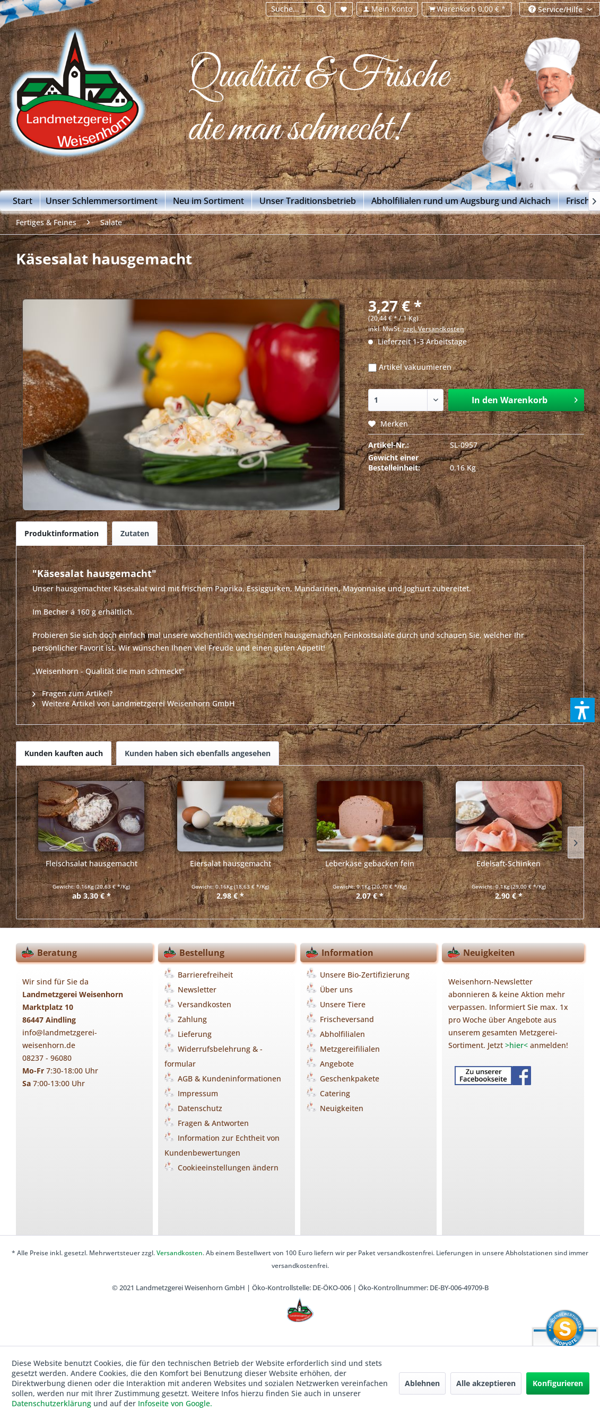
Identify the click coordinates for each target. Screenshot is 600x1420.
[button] (582, 710)
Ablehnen (422, 1383)
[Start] (22, 201)
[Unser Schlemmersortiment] (102, 201)
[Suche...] (298, 9)
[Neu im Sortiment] (209, 201)
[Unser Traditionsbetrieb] (308, 201)
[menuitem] (297, 9)
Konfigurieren (558, 1383)
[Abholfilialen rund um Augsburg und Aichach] (461, 201)
